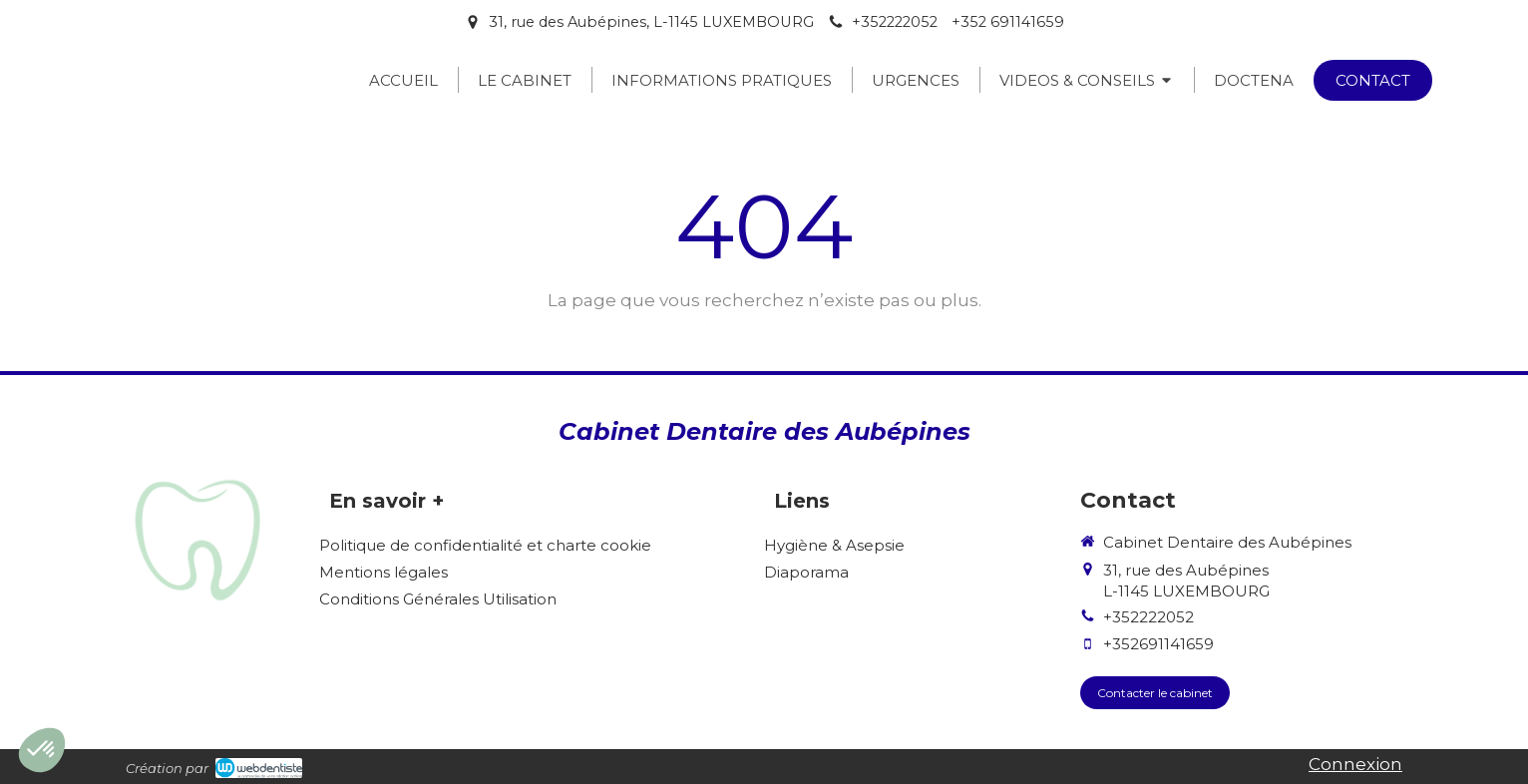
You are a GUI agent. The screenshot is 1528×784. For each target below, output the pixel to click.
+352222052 (1148, 616)
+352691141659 (1158, 643)
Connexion (1355, 764)
